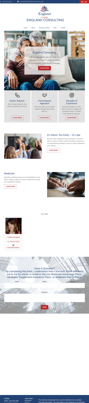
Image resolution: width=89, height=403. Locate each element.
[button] (25, 27)
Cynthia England (13, 237)
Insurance (28, 400)
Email (44, 281)
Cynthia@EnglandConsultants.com (30, 1)
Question (44, 292)
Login (84, 2)
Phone (72, 281)
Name (17, 281)
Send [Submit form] (44, 307)
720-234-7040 (6, 2)
